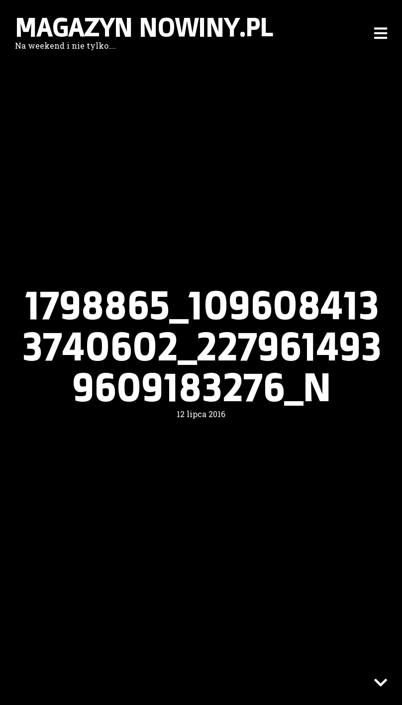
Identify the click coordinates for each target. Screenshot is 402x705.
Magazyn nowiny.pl (144, 27)
